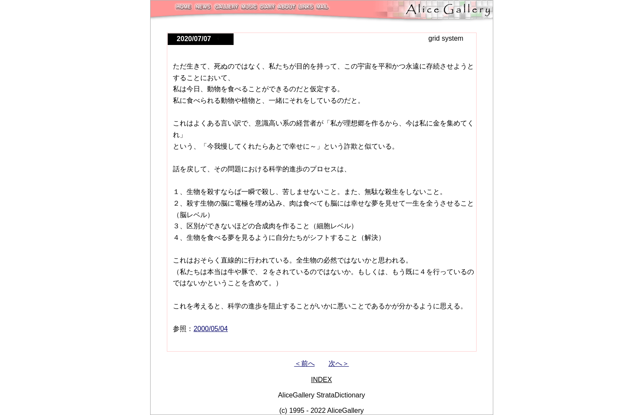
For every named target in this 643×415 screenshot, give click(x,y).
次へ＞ (339, 363)
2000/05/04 (210, 328)
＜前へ (304, 363)
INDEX (321, 379)
